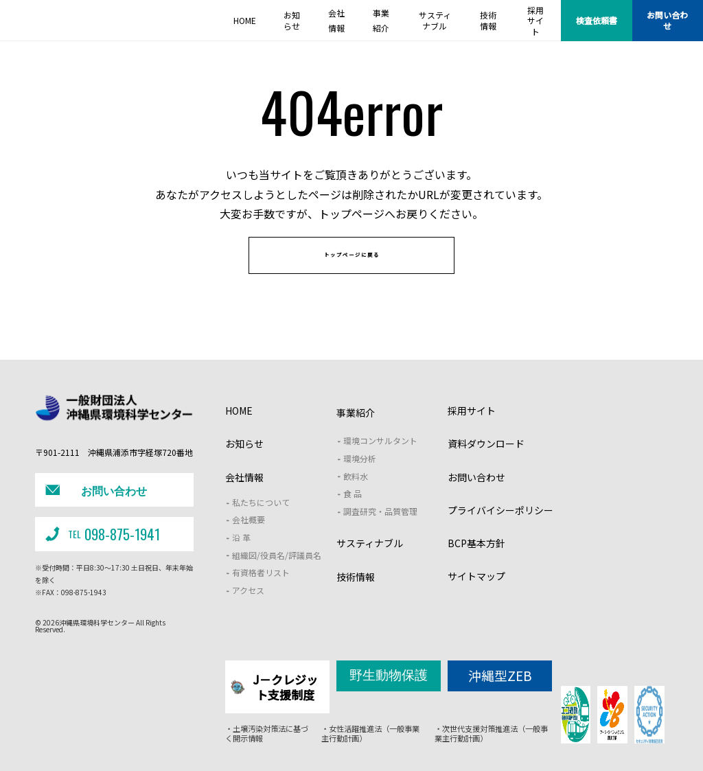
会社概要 (248, 539)
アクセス (248, 609)
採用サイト (472, 430)
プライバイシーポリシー (500, 529)
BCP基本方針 (476, 562)
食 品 (352, 513)
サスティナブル (369, 563)
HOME (239, 430)
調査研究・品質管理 (380, 530)
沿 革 (241, 556)
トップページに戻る (352, 269)
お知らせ (244, 463)
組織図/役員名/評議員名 (276, 574)
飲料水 (355, 495)
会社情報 (244, 496)
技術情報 (355, 596)
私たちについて (261, 521)
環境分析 (359, 477)
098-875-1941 (100, 544)
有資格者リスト (261, 592)
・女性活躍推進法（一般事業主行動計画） (370, 734)
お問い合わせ (667, 20)
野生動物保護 (388, 692)
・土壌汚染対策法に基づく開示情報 (266, 734)
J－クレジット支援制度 (275, 698)
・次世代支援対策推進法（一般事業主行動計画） (489, 734)
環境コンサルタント (380, 460)
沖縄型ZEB (500, 692)
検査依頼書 (596, 20)
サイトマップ (476, 596)
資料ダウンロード (486, 463)
